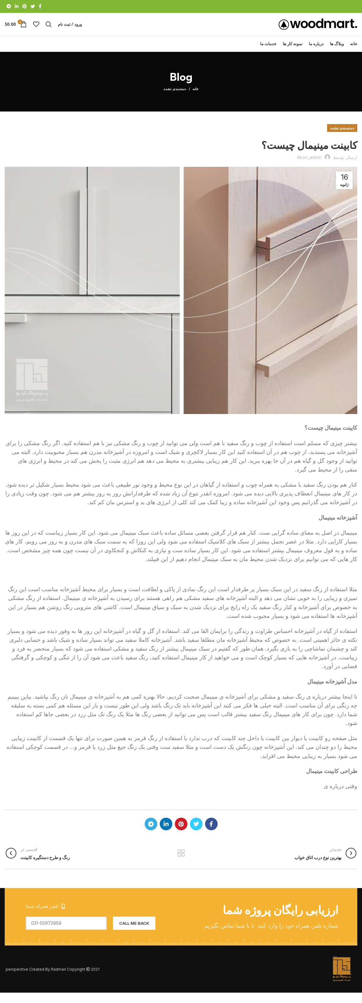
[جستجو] (48, 29)
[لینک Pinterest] (24, 7)
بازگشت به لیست (181, 863)
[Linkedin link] (16, 7)
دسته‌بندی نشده (175, 99)
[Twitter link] (33, 7)
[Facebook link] (40, 7)
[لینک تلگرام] (9, 7)
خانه (195, 99)
